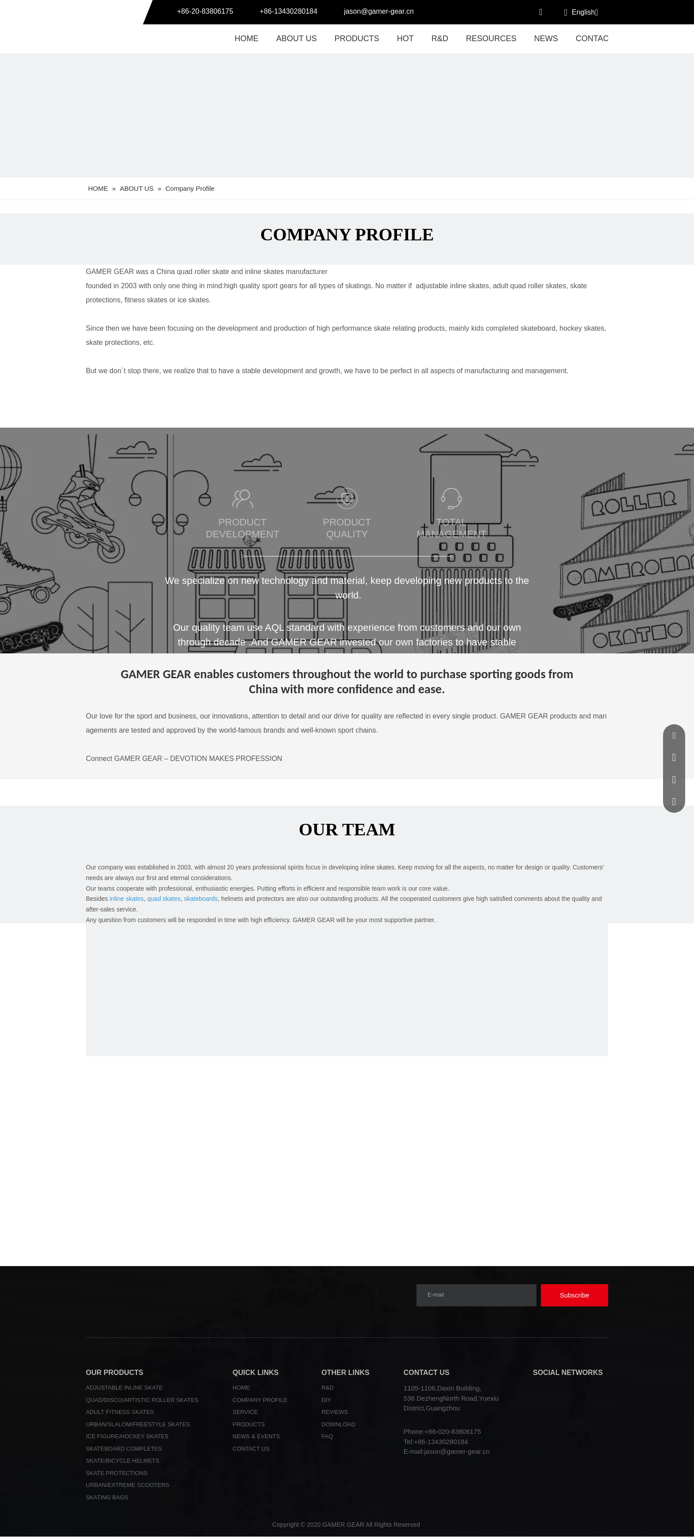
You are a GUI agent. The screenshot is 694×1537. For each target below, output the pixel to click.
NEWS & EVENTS (256, 1436)
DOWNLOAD (338, 1424)
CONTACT (595, 38)
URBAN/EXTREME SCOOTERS (128, 1485)
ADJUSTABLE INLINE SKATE (124, 1387)
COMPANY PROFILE (260, 1400)
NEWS (546, 38)
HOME (246, 38)
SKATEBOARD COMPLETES (124, 1448)
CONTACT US (251, 1448)
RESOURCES (491, 38)
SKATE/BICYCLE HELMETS (122, 1460)
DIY (326, 1400)
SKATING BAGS (107, 1497)
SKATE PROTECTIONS (116, 1473)
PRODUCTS (357, 38)
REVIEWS (334, 1412)
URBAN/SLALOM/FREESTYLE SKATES (138, 1424)
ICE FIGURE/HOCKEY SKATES (127, 1436)
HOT (405, 38)
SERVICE (245, 1412)
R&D (440, 38)
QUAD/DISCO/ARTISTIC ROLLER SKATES (142, 1400)
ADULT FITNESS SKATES (120, 1412)
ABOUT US (296, 38)
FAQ (327, 1436)
